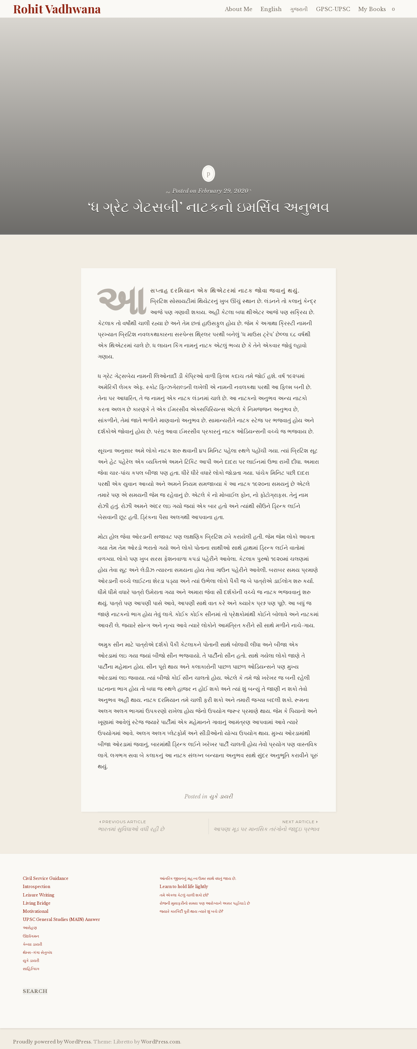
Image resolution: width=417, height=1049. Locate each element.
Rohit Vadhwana (57, 8)
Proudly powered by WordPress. (52, 1042)
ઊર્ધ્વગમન (31, 936)
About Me (238, 9)
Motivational (35, 911)
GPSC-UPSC (333, 9)
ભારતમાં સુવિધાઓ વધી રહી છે (153, 826)
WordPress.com (160, 1042)
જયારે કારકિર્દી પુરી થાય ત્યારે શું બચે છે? (191, 911)
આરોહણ (30, 927)
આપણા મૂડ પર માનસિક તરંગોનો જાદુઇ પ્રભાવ (264, 826)
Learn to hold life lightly (184, 886)
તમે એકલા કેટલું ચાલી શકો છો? (184, 895)
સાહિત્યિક (31, 968)
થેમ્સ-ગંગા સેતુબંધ (37, 952)
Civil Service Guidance (45, 878)
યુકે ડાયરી (221, 796)
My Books (372, 9)
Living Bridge (36, 903)
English (271, 9)
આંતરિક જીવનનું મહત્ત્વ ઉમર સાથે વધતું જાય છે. (198, 878)
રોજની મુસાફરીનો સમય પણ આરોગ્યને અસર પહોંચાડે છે (205, 903)
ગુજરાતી (299, 9)
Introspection (36, 886)
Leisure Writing (38, 895)
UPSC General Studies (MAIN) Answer (61, 919)
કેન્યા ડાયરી (32, 944)
